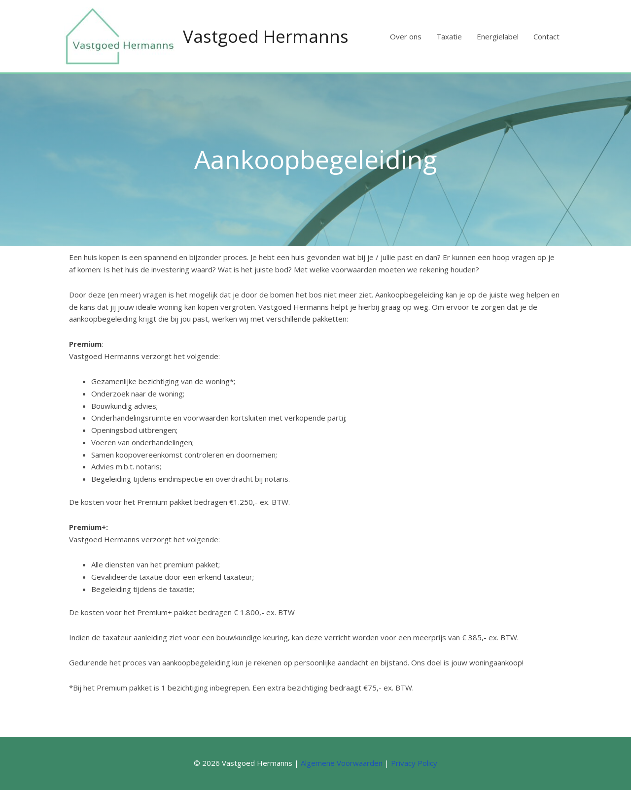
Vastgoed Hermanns (266, 36)
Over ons (405, 36)
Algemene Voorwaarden (342, 763)
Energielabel (498, 36)
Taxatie (449, 36)
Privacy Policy (414, 763)
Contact (546, 36)
